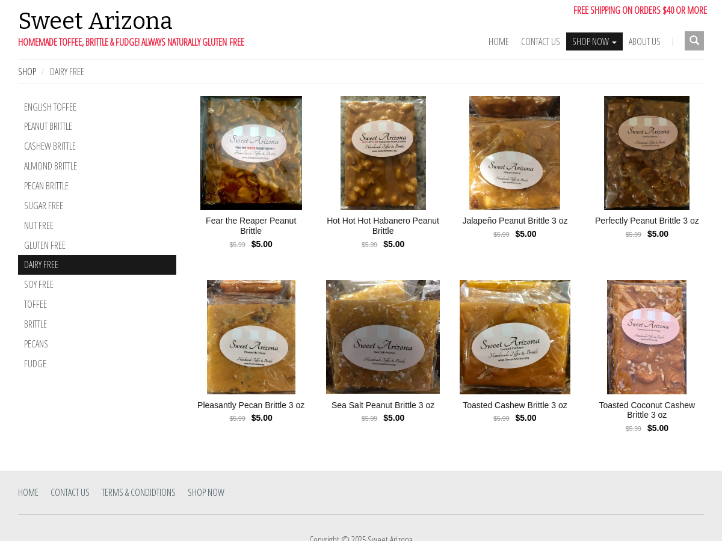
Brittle (35, 324)
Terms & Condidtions (139, 492)
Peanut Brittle (48, 126)
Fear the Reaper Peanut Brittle (251, 226)
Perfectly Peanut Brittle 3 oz (647, 220)
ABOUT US (645, 41)
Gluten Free (45, 245)
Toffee (35, 304)
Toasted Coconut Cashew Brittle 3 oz (647, 410)
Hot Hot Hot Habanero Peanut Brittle (383, 226)
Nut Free (39, 225)
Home (499, 41)
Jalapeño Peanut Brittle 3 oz (514, 220)
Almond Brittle (50, 166)
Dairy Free (41, 264)
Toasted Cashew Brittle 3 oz (515, 405)
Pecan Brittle (46, 185)
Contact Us (540, 41)
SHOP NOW (594, 41)
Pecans (36, 343)
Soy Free (39, 284)
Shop (27, 71)
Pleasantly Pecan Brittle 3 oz (250, 405)
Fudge (35, 363)
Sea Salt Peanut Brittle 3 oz (383, 405)
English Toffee (50, 107)
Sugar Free (43, 205)
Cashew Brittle (50, 146)
